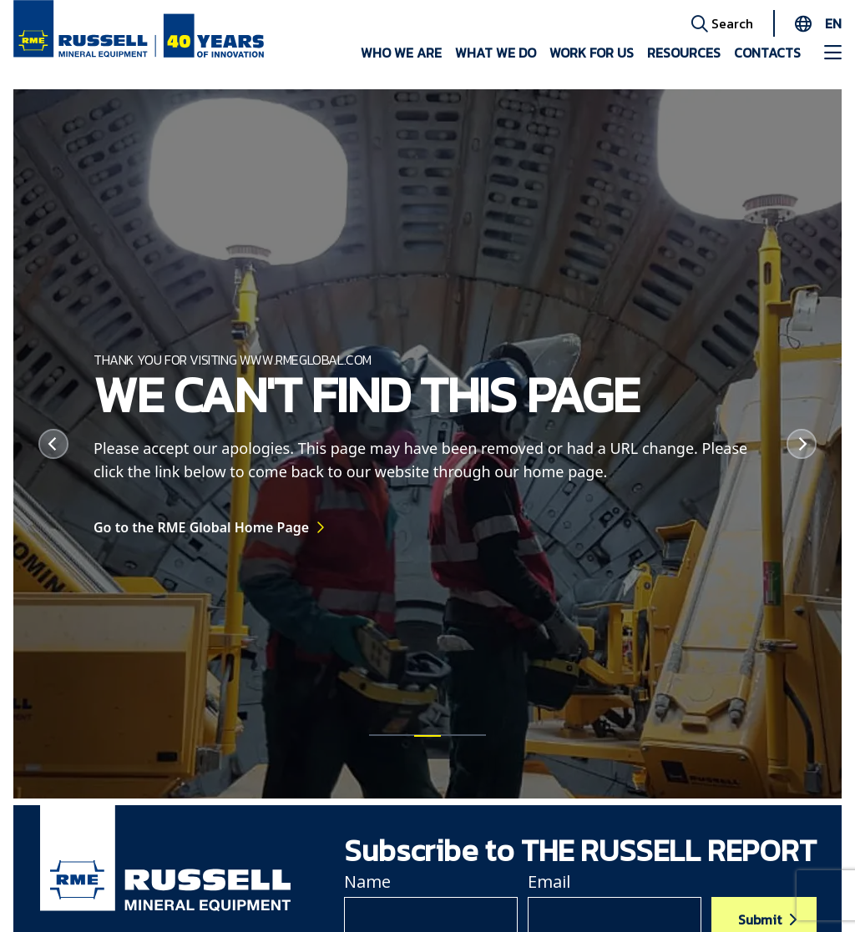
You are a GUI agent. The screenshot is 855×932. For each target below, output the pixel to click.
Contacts (767, 53)
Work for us (591, 53)
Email (549, 881)
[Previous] (53, 444)
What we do (495, 53)
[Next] (801, 444)
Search (722, 22)
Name (367, 881)
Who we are (401, 53)
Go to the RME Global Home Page (201, 535)
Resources (684, 53)
